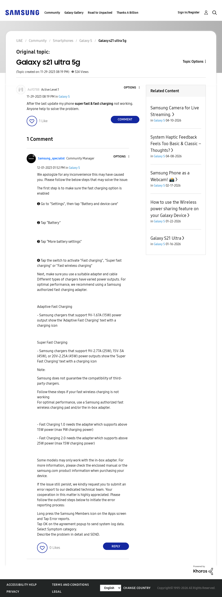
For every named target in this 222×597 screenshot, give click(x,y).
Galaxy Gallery (73, 13)
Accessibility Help (22, 585)
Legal (56, 592)
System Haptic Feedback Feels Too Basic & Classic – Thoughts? (175, 143)
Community (52, 13)
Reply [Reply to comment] (116, 546)
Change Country (137, 588)
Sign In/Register (189, 12)
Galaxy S (64, 96)
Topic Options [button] (193, 61)
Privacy (13, 592)
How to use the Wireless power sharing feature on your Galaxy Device (174, 209)
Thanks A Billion (127, 13)
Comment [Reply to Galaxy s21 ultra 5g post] (125, 119)
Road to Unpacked (100, 13)
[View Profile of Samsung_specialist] (51, 158)
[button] (131, 88)
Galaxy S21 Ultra (165, 238)
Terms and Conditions (70, 585)
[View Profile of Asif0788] (33, 90)
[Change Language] (110, 588)
